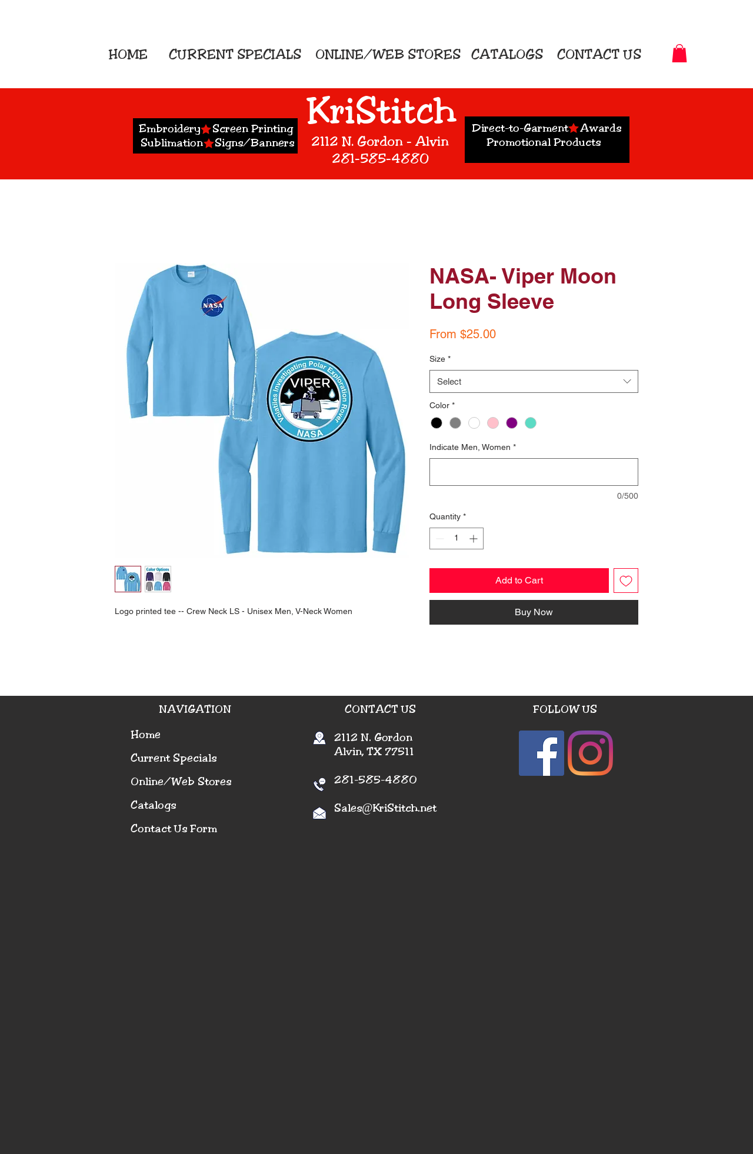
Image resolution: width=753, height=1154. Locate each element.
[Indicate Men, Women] (534, 472)
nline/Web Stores (185, 782)
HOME (131, 54)
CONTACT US (599, 54)
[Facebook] (541, 753)
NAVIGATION (195, 709)
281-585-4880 (368, 780)
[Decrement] (438, 538)
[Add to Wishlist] (626, 580)
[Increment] (474, 538)
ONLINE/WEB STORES (388, 54)
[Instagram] (590, 753)
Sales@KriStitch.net (385, 808)
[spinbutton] (456, 538)
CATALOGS (505, 54)
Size (440, 358)
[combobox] (533, 381)
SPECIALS (269, 54)
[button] (679, 53)
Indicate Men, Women (472, 447)
